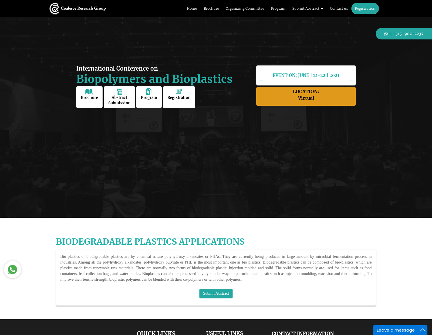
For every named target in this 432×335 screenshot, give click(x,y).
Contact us (339, 8)
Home (192, 8)
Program (278, 8)
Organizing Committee (245, 8)
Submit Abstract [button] (307, 8)
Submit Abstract (216, 293)
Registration (365, 8)
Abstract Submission (119, 96)
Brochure (211, 8)
